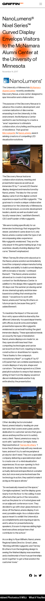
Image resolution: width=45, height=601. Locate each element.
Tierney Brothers (28, 445)
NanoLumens (24, 133)
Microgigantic (9, 133)
